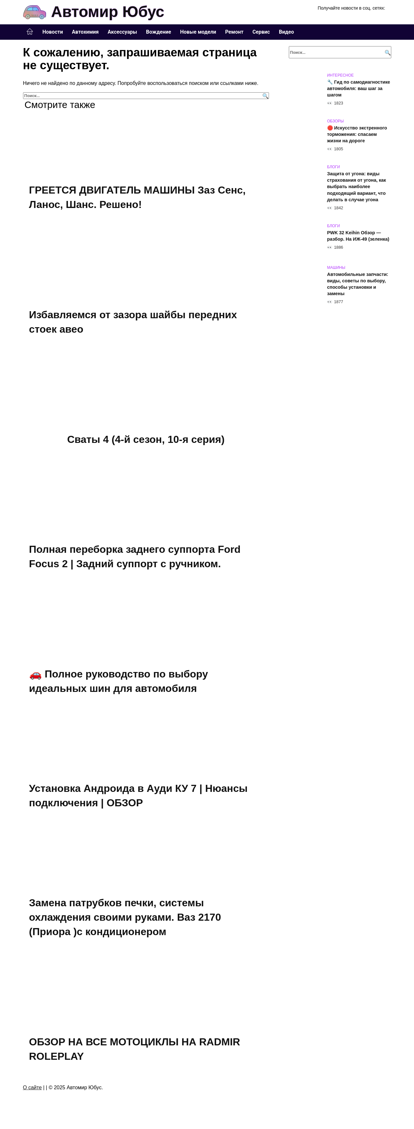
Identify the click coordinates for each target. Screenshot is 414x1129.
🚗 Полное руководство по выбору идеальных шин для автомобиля (118, 681)
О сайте (32, 1086)
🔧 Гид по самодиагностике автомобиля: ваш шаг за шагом (358, 88)
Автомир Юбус (107, 11)
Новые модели (198, 32)
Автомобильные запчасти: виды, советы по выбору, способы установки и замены (357, 284)
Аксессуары (122, 32)
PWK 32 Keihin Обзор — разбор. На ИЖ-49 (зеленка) (358, 236)
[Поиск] (264, 95)
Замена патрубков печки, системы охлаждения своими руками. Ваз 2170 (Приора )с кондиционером (125, 916)
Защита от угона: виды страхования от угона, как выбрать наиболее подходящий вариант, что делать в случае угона (356, 186)
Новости (53, 32)
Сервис (261, 32)
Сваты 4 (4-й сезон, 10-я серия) (146, 439)
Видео (286, 32)
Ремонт (234, 32)
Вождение (158, 32)
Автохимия (85, 32)
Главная (29, 31)
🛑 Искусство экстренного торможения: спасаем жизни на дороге (357, 134)
